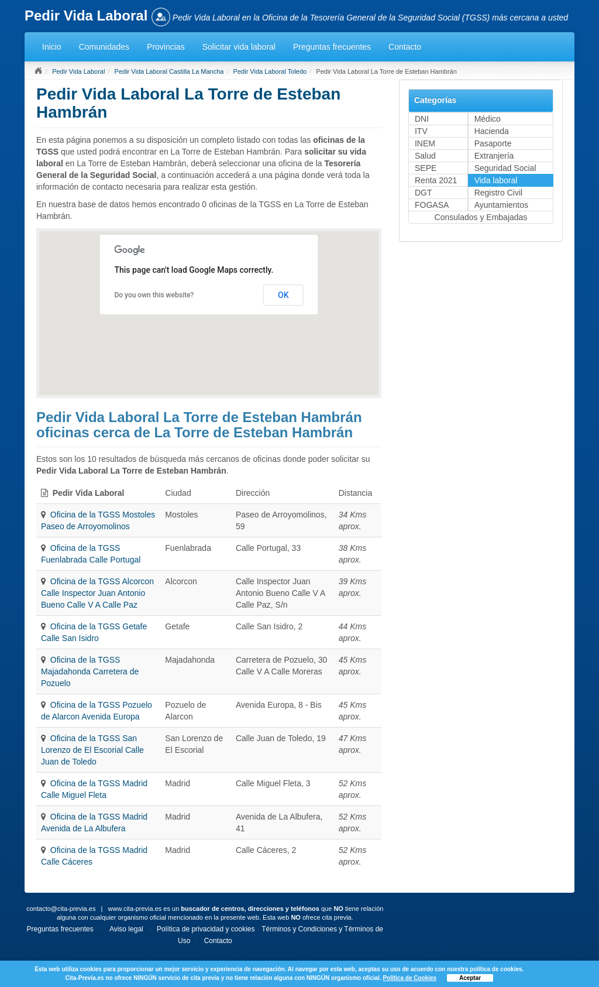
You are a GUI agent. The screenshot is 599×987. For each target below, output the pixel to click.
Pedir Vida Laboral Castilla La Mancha (169, 71)
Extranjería (494, 155)
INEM (425, 143)
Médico (487, 119)
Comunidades (104, 47)
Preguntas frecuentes (332, 47)
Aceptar (470, 978)
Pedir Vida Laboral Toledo (270, 71)
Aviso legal (126, 929)
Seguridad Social (505, 168)
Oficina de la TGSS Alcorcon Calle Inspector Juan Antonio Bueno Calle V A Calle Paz (97, 593)
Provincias (166, 47)
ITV (421, 131)
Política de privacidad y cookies (205, 929)
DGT (423, 192)
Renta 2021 (436, 180)
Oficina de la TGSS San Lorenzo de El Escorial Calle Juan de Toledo (92, 750)
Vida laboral (496, 180)
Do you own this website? (154, 295)
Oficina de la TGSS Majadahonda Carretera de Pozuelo (90, 671)
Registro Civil (498, 192)
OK (283, 295)
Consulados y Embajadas (481, 217)
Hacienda (491, 131)
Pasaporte (493, 143)
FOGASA (432, 205)
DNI (422, 119)
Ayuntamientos (501, 205)
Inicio (51, 47)
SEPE (425, 168)
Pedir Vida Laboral (78, 71)
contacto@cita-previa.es (60, 908)
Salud (425, 155)
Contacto (404, 47)
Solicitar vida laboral (239, 47)
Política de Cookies (409, 978)
